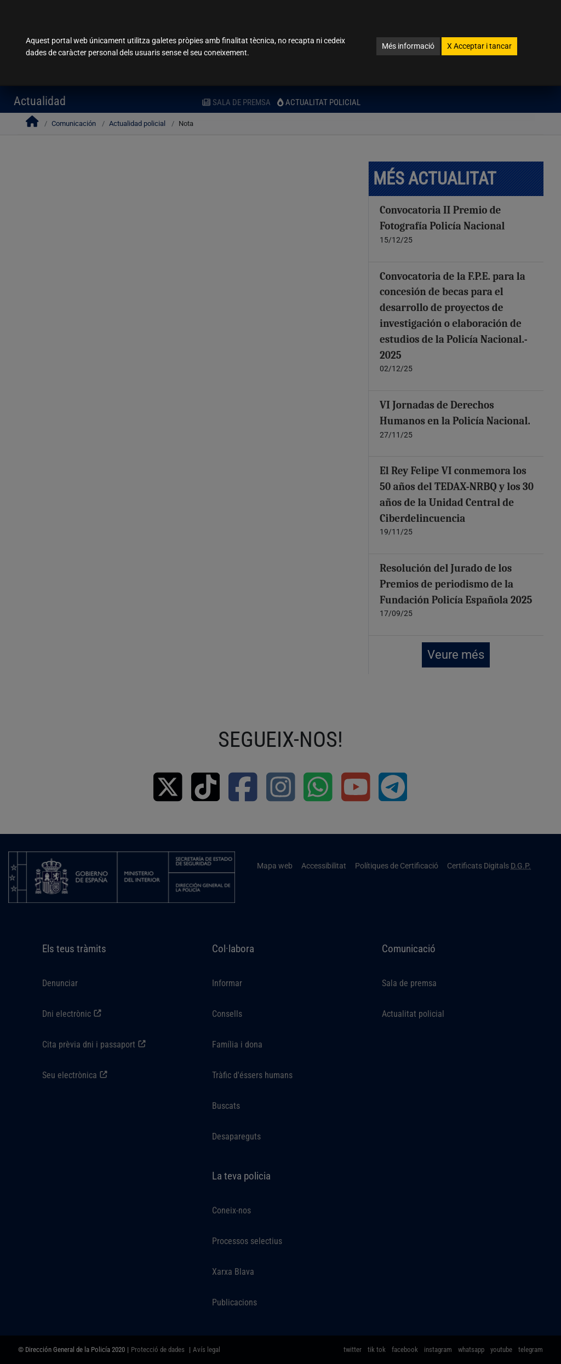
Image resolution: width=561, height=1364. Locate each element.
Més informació (408, 46)
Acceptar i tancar (479, 46)
